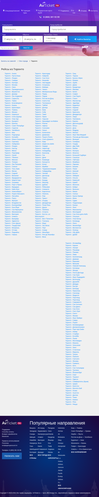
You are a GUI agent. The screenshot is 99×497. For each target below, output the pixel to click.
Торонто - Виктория (11, 212)
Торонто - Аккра (71, 114)
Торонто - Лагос (70, 221)
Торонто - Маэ (10, 130)
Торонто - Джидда (71, 282)
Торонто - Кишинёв (41, 78)
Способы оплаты (8, 430)
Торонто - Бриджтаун (72, 85)
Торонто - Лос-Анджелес (13, 94)
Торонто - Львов (71, 336)
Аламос (40, 435)
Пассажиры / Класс (51, 33)
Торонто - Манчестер (72, 99)
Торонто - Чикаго (41, 87)
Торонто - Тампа (10, 99)
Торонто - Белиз (71, 89)
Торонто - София (71, 92)
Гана (31, 444)
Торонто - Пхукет (71, 320)
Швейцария (34, 447)
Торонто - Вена (40, 235)
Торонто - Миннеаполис (13, 210)
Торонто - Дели (40, 155)
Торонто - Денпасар (42, 173)
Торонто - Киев (40, 108)
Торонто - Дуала (40, 205)
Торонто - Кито (70, 363)
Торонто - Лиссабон (11, 194)
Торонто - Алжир (41, 228)
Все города (43, 453)
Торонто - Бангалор (42, 151)
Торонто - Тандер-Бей (12, 223)
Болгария (33, 450)
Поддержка (64, 11)
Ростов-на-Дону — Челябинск (81, 435)
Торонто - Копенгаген (42, 130)
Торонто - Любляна (41, 207)
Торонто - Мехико (11, 110)
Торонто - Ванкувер (11, 217)
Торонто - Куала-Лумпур (73, 194)
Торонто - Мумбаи (41, 164)
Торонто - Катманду (72, 219)
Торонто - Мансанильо (73, 207)
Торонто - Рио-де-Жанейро (44, 232)
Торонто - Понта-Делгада (74, 270)
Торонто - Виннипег (11, 173)
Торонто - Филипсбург (73, 223)
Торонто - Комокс (71, 397)
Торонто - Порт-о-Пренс (13, 182)
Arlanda (50, 432)
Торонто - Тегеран (11, 160)
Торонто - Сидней (11, 171)
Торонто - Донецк (41, 105)
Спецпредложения (13, 11)
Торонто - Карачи (71, 243)
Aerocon (61, 465)
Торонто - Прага (40, 114)
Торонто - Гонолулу (42, 219)
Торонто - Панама (71, 250)
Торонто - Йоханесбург (73, 370)
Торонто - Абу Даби (72, 230)
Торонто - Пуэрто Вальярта (14, 192)
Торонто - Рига (70, 400)
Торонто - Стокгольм (72, 348)
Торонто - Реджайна (12, 230)
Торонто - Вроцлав (72, 261)
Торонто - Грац (70, 71)
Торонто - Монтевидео (73, 338)
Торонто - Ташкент (71, 375)
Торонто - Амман (41, 176)
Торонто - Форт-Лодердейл (74, 275)
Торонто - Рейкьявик (42, 185)
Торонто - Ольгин (71, 176)
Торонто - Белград (71, 286)
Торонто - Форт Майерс (73, 316)
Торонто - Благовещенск (13, 101)
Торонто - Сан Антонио (73, 302)
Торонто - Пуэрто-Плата (43, 135)
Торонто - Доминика (42, 133)
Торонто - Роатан (41, 121)
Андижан (51, 447)
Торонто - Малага (71, 130)
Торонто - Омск (10, 85)
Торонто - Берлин (71, 119)
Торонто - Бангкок (11, 121)
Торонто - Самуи (71, 318)
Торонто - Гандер (71, 142)
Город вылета (7, 23)
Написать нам (12, 454)
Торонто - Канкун (71, 203)
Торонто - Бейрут (71, 185)
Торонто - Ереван (71, 78)
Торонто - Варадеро (12, 185)
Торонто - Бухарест (11, 119)
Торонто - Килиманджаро (74, 323)
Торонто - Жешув (71, 268)
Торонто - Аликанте (42, 187)
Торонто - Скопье (71, 192)
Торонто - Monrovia (72, 182)
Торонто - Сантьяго (72, 357)
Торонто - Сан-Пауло (72, 94)
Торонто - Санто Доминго (44, 137)
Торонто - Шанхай (71, 169)
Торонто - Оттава (11, 228)
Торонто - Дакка (71, 83)
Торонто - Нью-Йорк (12, 205)
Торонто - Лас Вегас (42, 223)
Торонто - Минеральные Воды (45, 89)
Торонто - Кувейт (71, 180)
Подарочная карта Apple (47, 11)
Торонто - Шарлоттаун (12, 178)
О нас (74, 11)
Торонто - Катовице (72, 266)
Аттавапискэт (42, 447)
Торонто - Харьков (41, 117)
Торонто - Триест (41, 196)
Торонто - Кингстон (72, 384)
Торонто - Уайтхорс (72, 158)
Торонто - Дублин (41, 182)
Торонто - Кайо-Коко (12, 187)
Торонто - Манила (71, 341)
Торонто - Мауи (40, 221)
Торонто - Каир (40, 139)
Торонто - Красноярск (12, 105)
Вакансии (5, 434)
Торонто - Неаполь (41, 192)
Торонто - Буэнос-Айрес (73, 76)
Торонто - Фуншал (11, 198)
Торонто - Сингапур (72, 291)
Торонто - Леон (70, 205)
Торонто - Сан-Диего (72, 304)
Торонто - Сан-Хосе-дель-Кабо (76, 212)
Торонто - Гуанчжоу (11, 139)
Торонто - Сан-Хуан (72, 273)
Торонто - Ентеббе (71, 334)
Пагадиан (51, 426)
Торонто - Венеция (72, 137)
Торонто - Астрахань (42, 83)
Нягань (50, 450)
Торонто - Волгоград (72, 277)
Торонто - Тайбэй (41, 103)
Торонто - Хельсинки (72, 343)
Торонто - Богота (71, 171)
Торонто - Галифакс (72, 139)
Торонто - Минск (10, 148)
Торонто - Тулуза (71, 352)
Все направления (78, 450)
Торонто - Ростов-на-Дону (44, 96)
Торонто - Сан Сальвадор (74, 366)
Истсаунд (41, 426)
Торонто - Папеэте (71, 354)
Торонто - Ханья (40, 128)
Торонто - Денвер (11, 92)
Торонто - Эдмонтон (12, 219)
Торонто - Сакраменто (73, 300)
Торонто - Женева (71, 359)
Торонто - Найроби (41, 74)
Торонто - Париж (41, 94)
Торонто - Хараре (41, 144)
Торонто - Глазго (71, 96)
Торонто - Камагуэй (72, 178)
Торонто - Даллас (71, 393)
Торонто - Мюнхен (11, 158)
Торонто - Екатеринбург (13, 203)
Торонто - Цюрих (71, 382)
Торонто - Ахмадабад (42, 148)
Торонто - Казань (11, 103)
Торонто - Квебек (71, 146)
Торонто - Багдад (41, 178)
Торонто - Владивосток (13, 201)
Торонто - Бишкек (71, 164)
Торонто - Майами (41, 85)
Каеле (40, 444)
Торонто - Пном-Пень (42, 203)
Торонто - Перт (40, 226)
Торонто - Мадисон (72, 293)
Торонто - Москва (11, 83)
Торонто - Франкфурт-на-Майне (46, 119)
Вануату (32, 426)
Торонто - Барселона (42, 189)
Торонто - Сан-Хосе (42, 76)
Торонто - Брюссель (72, 110)
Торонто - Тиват (40, 112)
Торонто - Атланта (41, 210)
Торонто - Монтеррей (72, 210)
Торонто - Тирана (71, 74)
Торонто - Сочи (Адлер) (13, 114)
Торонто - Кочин (40, 162)
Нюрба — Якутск (77, 432)
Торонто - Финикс (71, 314)
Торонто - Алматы (11, 214)
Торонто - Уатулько (72, 214)
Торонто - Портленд (72, 295)
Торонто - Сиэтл (71, 311)
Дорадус (41, 450)
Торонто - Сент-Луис (72, 309)
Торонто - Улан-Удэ (11, 117)
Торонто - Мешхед (41, 180)
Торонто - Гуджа (71, 198)
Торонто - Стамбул (72, 332)
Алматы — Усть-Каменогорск (81, 447)
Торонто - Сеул (70, 373)
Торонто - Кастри (71, 284)
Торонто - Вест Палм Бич (44, 217)
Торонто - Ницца (71, 402)
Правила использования (10, 439)
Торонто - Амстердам (42, 80)
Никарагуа (33, 441)
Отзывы (83, 11)
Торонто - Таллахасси (42, 101)
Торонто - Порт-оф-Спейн (74, 327)
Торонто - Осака (71, 388)
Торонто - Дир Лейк (72, 144)
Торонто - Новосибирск (13, 189)
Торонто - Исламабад (73, 241)
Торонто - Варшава (72, 259)
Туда (4, 33)
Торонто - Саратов (11, 126)
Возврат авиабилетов (9, 432)
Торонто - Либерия (72, 173)
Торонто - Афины (41, 124)
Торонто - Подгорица (12, 133)
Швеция (32, 435)
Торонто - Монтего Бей (73, 386)
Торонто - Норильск (11, 112)
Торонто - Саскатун (72, 155)
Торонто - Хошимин (11, 180)
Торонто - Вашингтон (12, 89)
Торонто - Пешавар (72, 248)
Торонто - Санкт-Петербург (14, 124)
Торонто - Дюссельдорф (74, 121)
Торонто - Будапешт (72, 103)
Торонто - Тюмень (11, 108)
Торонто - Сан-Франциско (14, 207)
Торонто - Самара (11, 78)
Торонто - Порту (10, 196)
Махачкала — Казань (78, 441)
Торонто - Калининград (73, 255)
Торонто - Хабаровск (12, 142)
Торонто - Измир (71, 329)
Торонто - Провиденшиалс (14, 87)
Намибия (33, 438)
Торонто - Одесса (71, 377)
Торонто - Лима (70, 252)
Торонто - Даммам (71, 257)
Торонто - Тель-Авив (12, 167)
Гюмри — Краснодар (78, 444)
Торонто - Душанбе (72, 280)
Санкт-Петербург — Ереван (81, 429)
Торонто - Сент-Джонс (12, 221)
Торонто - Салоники (42, 126)
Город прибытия (56, 23)
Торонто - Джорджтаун (43, 201)
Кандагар (51, 435)
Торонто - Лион (70, 345)
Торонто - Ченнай (41, 171)
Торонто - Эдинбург (72, 101)
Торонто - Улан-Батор (73, 217)
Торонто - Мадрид (71, 128)
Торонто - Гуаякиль (72, 361)
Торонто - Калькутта (42, 160)
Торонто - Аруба (71, 80)
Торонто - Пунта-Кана (12, 74)
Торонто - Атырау (41, 198)
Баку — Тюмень (76, 426)
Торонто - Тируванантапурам (45, 167)
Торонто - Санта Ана (42, 99)
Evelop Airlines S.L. (60, 477)
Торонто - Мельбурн (42, 230)
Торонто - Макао (71, 189)
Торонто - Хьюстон (72, 391)
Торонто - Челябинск (12, 128)
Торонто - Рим (40, 194)
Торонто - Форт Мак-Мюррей (75, 133)
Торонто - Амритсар (42, 146)
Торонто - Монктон (71, 151)
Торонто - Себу (40, 110)
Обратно (26, 33)
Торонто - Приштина (72, 289)
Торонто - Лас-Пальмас (13, 162)
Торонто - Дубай (71, 232)
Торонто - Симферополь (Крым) (76, 379)
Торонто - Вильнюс (72, 187)
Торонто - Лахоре (71, 245)
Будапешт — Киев (77, 438)
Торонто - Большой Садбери (75, 153)
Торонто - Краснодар (42, 71)
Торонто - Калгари (11, 80)
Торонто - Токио (70, 395)
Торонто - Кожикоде (42, 158)
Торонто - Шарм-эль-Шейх (44, 142)
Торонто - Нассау (11, 146)
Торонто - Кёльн (71, 124)
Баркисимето (42, 429)
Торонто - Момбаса (72, 160)
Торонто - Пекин (71, 167)
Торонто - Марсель (72, 350)
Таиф (50, 444)
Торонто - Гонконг (11, 164)
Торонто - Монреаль (12, 226)
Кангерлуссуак (43, 432)
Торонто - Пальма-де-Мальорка (76, 135)
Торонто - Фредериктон (13, 176)
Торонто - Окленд (71, 228)
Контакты (92, 11)
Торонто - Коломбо (11, 135)
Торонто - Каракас (71, 105)
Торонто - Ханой (10, 153)
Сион (50, 429)
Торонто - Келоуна (71, 148)
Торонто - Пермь (41, 92)
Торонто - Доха (70, 126)
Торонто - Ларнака (71, 162)
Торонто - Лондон (11, 76)
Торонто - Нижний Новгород (75, 264)
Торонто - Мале (70, 196)
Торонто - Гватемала (72, 117)
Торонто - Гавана (11, 232)
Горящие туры (29, 11)
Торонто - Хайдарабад (43, 169)
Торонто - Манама (71, 87)
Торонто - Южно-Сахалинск (14, 137)
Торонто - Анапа (10, 71)
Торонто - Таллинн (71, 368)
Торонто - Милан (10, 169)
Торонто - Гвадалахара (73, 201)
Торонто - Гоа (40, 153)
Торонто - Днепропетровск (74, 325)
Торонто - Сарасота (11, 96)
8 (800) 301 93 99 (51, 15)
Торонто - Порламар (12, 151)
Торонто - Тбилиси (11, 155)
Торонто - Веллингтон (73, 226)
